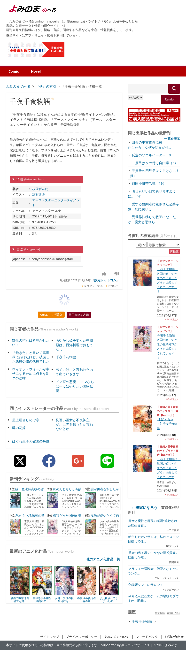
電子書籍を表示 (79, 315)
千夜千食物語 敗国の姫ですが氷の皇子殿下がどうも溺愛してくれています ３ (167, 346)
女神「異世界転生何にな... (64, 599)
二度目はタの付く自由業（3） (155, 163)
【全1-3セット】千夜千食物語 (167, 423)
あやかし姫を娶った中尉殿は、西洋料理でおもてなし (74, 344)
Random (170, 99)
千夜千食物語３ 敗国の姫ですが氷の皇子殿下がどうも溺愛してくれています (169, 468)
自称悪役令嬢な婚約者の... (42, 599)
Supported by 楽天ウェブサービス (125, 645)
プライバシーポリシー (81, 637)
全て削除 (160, 613)
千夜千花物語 (66, 357)
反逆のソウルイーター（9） (153, 155)
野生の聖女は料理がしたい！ (30, 342)
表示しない (173, 613)
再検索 (174, 251)
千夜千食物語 (142, 621)
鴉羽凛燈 (38, 194)
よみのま (171, 645)
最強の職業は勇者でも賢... (19, 599)
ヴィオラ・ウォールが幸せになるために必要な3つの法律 (30, 373)
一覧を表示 (172, 138)
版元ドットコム (105, 280)
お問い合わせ (174, 637)
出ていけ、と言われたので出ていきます (74, 371)
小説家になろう (144, 507)
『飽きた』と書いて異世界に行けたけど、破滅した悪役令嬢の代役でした (30, 357)
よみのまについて (116, 637)
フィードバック (147, 637)
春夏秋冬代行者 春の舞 (86, 599)
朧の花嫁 (19, 427)
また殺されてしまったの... (109, 599)
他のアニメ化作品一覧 (103, 559)
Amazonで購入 (51, 314)
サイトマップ (49, 637)
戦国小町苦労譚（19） (149, 183)
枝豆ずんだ (40, 189)
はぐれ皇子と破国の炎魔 (30, 441)
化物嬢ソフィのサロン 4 (145, 585)
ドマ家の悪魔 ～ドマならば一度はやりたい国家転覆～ (75, 386)
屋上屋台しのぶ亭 (25, 420)
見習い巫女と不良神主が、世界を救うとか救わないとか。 (74, 424)
